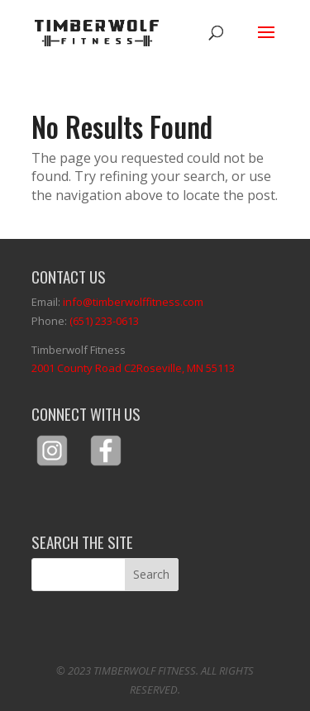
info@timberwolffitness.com (133, 301)
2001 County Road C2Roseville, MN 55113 (133, 367)
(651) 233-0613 (104, 320)
